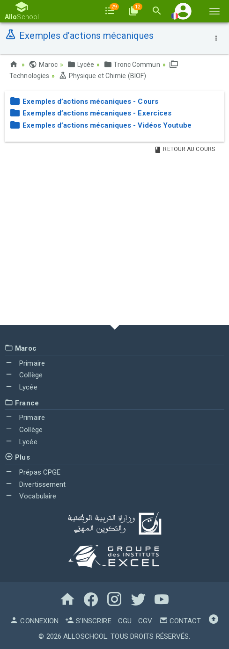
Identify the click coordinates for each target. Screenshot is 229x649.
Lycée (80, 64)
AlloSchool (85, 636)
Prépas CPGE (32, 472)
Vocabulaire (30, 496)
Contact (180, 621)
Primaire (25, 363)
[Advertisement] (114, 240)
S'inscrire (88, 621)
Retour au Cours (184, 149)
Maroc (43, 64)
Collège (24, 375)
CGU (125, 621)
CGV (145, 621)
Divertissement (35, 484)
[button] (183, 11)
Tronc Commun (131, 64)
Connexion (34, 621)
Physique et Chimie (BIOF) (102, 75)
